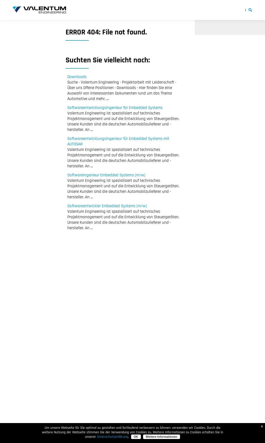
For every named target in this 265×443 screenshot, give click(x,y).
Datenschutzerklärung (112, 437)
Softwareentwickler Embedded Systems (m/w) (107, 206)
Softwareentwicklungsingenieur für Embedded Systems (115, 108)
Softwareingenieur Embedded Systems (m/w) (106, 175)
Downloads (77, 77)
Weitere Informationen (161, 437)
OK (136, 437)
